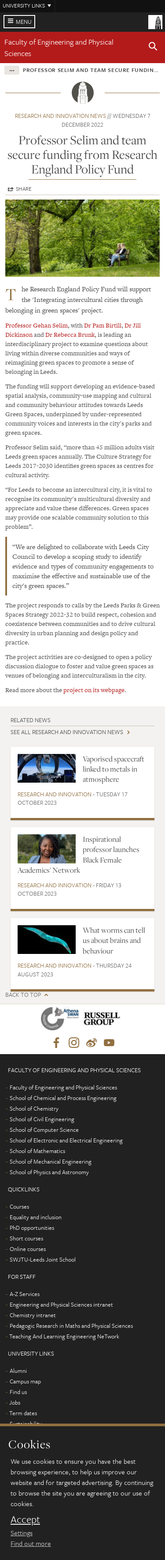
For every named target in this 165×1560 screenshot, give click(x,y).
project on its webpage (94, 690)
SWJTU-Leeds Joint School (43, 1259)
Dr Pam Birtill (102, 325)
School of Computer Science (44, 1129)
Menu (24, 21)
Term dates (23, 1413)
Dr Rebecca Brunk (69, 334)
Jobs (14, 1402)
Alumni (18, 1370)
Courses (19, 1206)
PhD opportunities (32, 1227)
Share (24, 188)
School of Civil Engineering (42, 1119)
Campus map (25, 1381)
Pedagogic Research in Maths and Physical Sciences (71, 1325)
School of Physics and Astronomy (49, 1172)
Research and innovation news (60, 115)
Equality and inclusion (36, 1217)
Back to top (23, 995)
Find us (18, 1391)
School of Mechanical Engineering (51, 1161)
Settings (22, 1532)
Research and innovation (55, 794)
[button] (153, 47)
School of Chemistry (34, 1108)
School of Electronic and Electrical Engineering (66, 1140)
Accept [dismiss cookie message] (25, 1519)
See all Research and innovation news (67, 731)
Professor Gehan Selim (36, 325)
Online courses (28, 1248)
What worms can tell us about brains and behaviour (114, 940)
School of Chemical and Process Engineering (63, 1097)
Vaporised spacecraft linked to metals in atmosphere (113, 769)
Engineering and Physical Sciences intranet (61, 1304)
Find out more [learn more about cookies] (31, 1543)
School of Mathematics (37, 1150)
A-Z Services (25, 1293)
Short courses (26, 1238)
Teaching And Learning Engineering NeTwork (64, 1336)
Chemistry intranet (33, 1315)
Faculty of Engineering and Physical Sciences (63, 1087)
